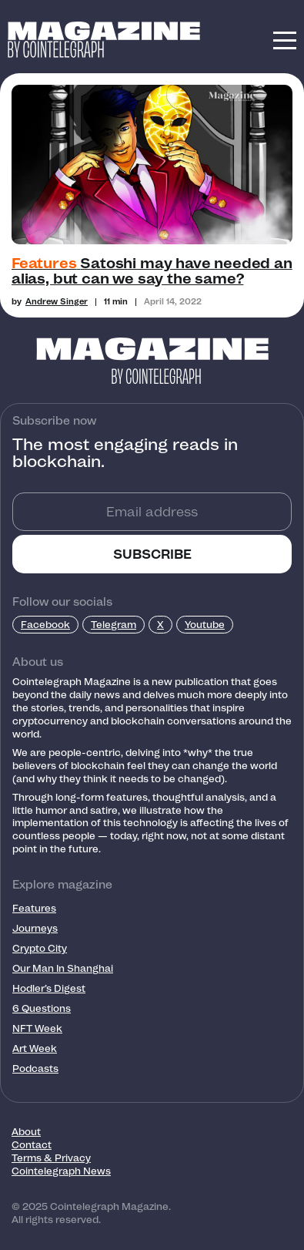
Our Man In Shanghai (62, 968)
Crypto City (39, 948)
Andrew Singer (56, 302)
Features (34, 908)
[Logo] (104, 31)
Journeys (35, 928)
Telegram (113, 624)
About (26, 1131)
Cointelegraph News (61, 1171)
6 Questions (41, 1008)
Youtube (205, 624)
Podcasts (35, 1068)
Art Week (34, 1048)
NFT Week (37, 1028)
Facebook (45, 624)
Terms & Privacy (51, 1158)
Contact (32, 1145)
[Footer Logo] (152, 360)
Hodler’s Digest (48, 988)
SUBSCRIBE (152, 554)
